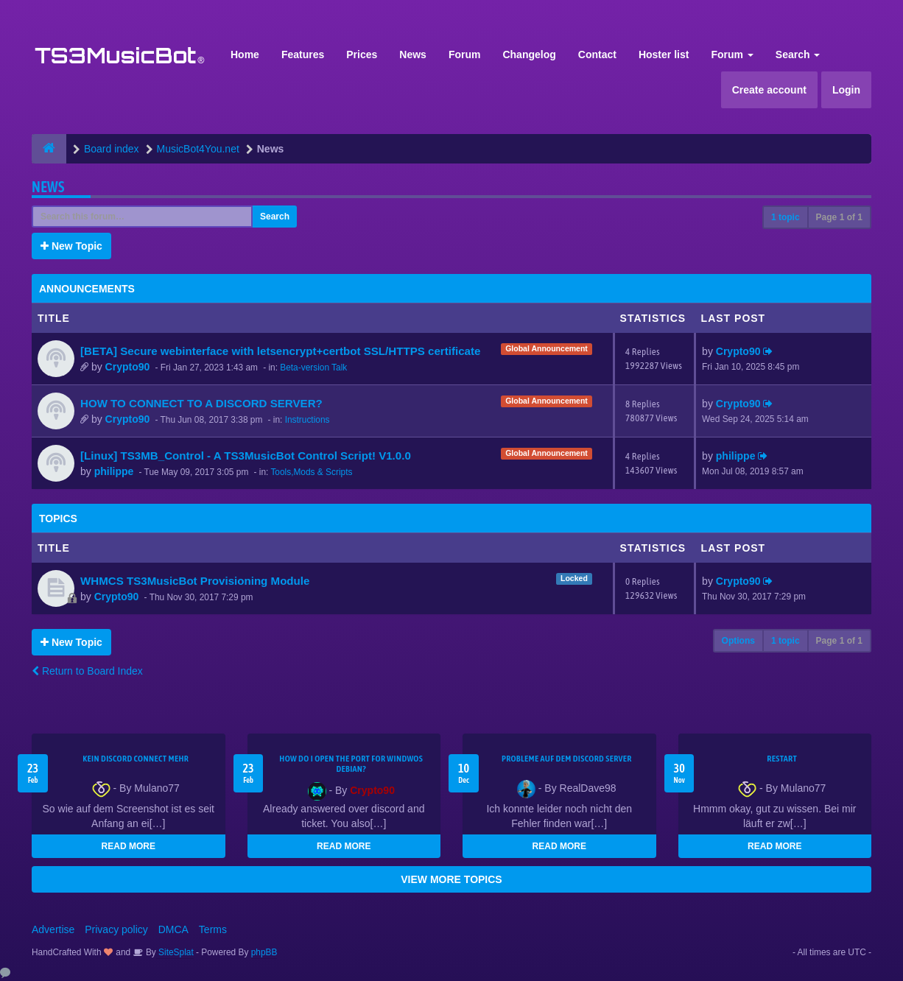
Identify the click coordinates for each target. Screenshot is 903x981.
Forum (465, 54)
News (412, 54)
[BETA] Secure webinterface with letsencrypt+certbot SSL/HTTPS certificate (280, 351)
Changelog (528, 54)
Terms (213, 929)
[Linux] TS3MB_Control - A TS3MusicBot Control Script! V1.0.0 (245, 455)
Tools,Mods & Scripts (311, 472)
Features (302, 54)
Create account (769, 90)
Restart (782, 758)
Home (245, 54)
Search (798, 54)
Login (846, 90)
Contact (597, 54)
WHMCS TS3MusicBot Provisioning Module (194, 580)
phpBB (264, 952)
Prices (361, 54)
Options (738, 641)
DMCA (173, 929)
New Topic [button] (71, 246)
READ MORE (128, 846)
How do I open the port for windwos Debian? (351, 763)
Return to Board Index (87, 671)
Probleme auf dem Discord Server (567, 758)
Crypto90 (127, 367)
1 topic (785, 217)
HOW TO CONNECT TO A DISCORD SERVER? (201, 403)
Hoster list (664, 54)
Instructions (307, 420)
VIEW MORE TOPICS (451, 879)
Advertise (53, 929)
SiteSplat (175, 952)
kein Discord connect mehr (135, 758)
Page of (839, 217)
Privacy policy (116, 929)
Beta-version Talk (313, 367)
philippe (114, 471)
